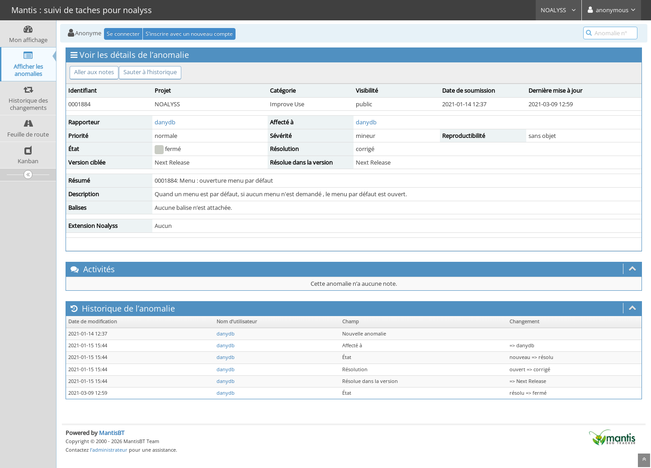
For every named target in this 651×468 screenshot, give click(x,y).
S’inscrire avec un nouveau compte (189, 34)
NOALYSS (558, 10)
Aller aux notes (94, 72)
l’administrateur (108, 449)
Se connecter (123, 34)
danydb (165, 122)
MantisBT (111, 433)
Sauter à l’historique (150, 72)
